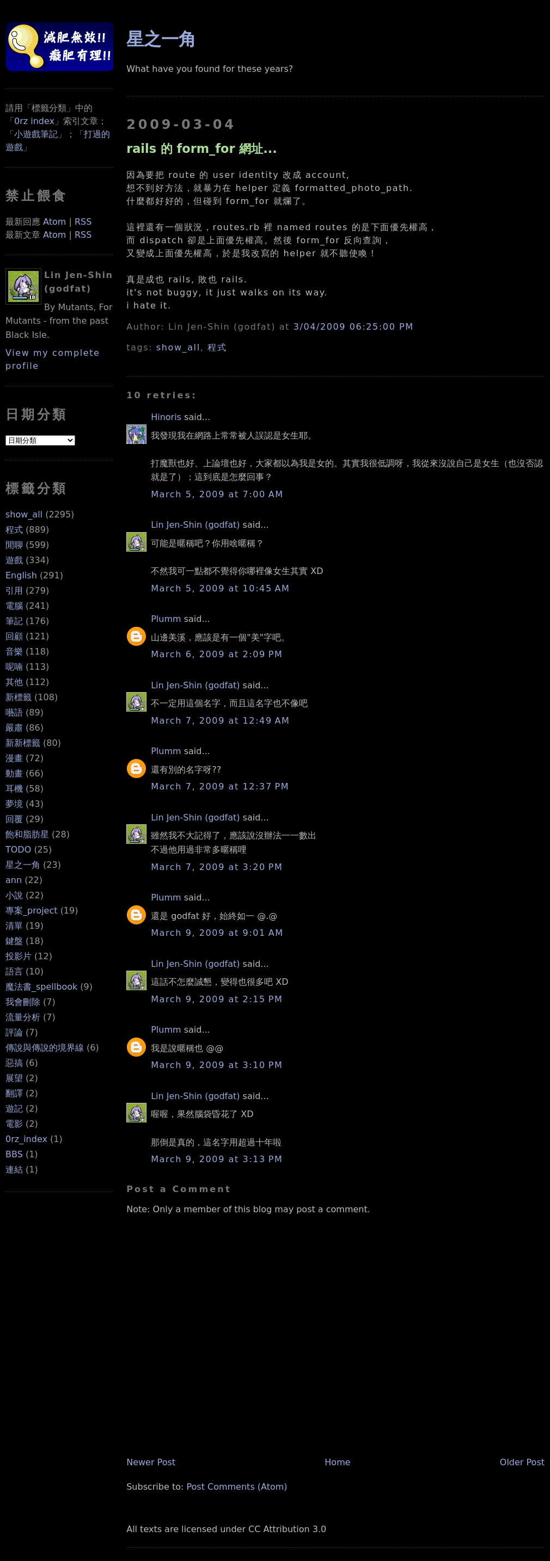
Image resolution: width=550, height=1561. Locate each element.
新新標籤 (22, 743)
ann (13, 880)
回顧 (14, 636)
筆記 (14, 621)
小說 (14, 895)
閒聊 (14, 545)
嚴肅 (14, 728)
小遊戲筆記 (36, 134)
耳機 (14, 788)
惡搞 (14, 1063)
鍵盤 (14, 941)
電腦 (14, 606)
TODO (18, 849)
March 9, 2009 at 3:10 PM (217, 1065)
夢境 (14, 804)
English (21, 575)
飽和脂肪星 (27, 834)
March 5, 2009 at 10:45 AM (220, 588)
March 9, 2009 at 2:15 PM (217, 999)
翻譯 (14, 1093)
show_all (23, 514)
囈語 (14, 712)
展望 (14, 1078)
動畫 (14, 773)
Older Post (522, 1462)
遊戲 (14, 560)
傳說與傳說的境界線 (44, 1047)
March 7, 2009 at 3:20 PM (217, 867)
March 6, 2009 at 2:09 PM (217, 654)
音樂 (14, 651)
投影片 (18, 956)
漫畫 (14, 758)
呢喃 (14, 667)
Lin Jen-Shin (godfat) (195, 525)
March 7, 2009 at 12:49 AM (220, 720)
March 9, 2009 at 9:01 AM (217, 933)
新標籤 (18, 697)
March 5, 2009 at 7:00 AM (217, 494)
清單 (14, 926)
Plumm (166, 619)
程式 (14, 530)
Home (337, 1462)
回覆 (14, 819)
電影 (14, 1124)
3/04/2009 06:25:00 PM (354, 327)
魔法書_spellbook (41, 987)
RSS (83, 222)
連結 (14, 1169)
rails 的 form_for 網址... (201, 148)
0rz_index (26, 1139)
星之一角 (22, 865)
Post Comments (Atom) (236, 1487)
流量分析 (22, 1017)
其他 (14, 682)
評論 (14, 1032)
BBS (14, 1154)
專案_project (31, 910)
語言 (14, 971)
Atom (54, 222)
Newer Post (150, 1462)
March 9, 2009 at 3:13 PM (217, 1159)
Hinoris (166, 417)
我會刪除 (22, 1002)
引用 (14, 590)
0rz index (34, 121)
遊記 (14, 1108)
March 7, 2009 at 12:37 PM (220, 786)
